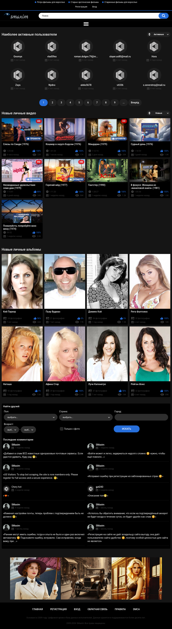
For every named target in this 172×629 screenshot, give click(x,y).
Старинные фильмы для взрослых (120, 2)
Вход (94, 7)
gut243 (99, 486)
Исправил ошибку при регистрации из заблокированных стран (125, 476)
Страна (63, 411)
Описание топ (98, 495)
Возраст (8, 424)
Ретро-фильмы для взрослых (51, 2)
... (124, 102)
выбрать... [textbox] (12, 417)
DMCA (136, 609)
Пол (6, 411)
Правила (120, 609)
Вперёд (135, 102)
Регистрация (81, 7)
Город (118, 411)
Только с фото (72, 428)
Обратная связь (97, 609)
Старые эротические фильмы (85, 2)
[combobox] (30, 417)
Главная (37, 609)
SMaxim (15, 444)
